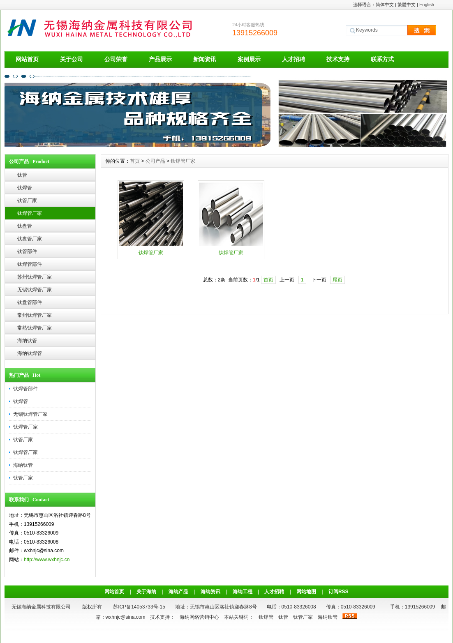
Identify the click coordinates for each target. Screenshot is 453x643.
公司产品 (155, 161)
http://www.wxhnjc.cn (46, 559)
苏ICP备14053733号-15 (139, 607)
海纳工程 (242, 592)
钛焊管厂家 (29, 213)
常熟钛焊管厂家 (34, 328)
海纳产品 (178, 592)
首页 (135, 161)
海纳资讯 (210, 592)
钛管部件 (27, 251)
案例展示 (249, 59)
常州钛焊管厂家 (34, 315)
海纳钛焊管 (29, 353)
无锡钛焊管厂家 (34, 290)
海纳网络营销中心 (199, 617)
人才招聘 (293, 59)
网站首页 (27, 59)
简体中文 (385, 4)
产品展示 (160, 59)
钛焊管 (24, 188)
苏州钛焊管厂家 (34, 277)
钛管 (22, 175)
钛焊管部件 (29, 264)
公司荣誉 (115, 59)
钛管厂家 (27, 200)
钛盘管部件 (29, 302)
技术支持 (337, 59)
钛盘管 (24, 226)
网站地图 (306, 592)
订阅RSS (338, 592)
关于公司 (71, 59)
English (426, 4)
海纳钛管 (27, 340)
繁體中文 (407, 4)
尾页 (337, 280)
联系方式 (382, 59)
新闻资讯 (204, 59)
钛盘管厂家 (29, 239)
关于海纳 (146, 592)
